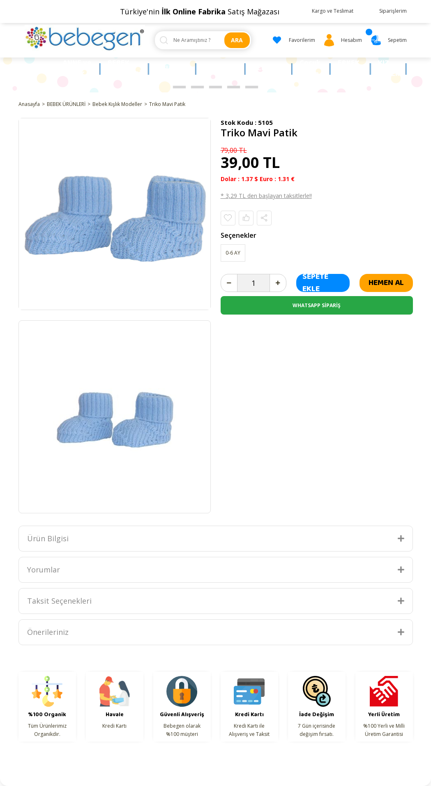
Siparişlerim (393, 10)
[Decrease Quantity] (229, 283)
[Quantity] (253, 283)
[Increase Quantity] (278, 283)
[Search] (203, 40)
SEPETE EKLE (315, 283)
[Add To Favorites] (228, 218)
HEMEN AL (386, 283)
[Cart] (387, 40)
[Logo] (85, 38)
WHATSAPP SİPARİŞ (317, 305)
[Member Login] (341, 40)
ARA (237, 40)
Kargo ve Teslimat (332, 10)
